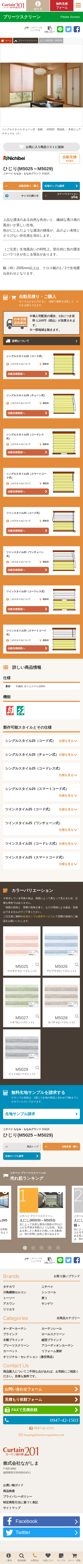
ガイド (38, 9)
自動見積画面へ (16, 373)
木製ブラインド (13, 1340)
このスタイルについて (18, 364)
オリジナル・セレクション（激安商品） (29, 1356)
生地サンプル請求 (54, 185)
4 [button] (50, 1248)
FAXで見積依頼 (24, 1410)
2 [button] (33, 1248)
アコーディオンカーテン (57, 1345)
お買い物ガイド (13, 1485)
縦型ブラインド (52, 1340)
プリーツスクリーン (27, 40)
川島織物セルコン (14, 1292)
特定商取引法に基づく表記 (20, 1502)
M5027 (21, 1017)
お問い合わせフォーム (23, 1389)
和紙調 (45, 173)
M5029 (21, 1069)
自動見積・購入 (70, 1146)
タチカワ (9, 1286)
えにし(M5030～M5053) (37, 1220)
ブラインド (10, 1334)
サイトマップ (12, 1508)
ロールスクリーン (53, 1334)
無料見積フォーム (62, 5)
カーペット (10, 1351)
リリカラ (9, 1309)
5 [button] (58, 1248)
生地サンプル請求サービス (38, 916)
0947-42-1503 (64, 1420)
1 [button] (25, 1248)
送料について (20, 341)
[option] (41, 91)
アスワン (9, 1303)
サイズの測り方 (30, 195)
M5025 (21, 966)
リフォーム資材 (52, 1351)
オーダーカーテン (14, 1328)
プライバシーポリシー (17, 1496)
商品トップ (32, 1146)
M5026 (61, 966)
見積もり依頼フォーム (23, 1399)
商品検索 (9, 1491)
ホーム (8, 40)
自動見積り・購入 (29, 185)
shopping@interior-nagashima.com (43, 1434)
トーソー (9, 1298)
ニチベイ (8, 173)
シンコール (49, 1292)
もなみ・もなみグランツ (27, 173)
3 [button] (41, 1248)
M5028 (61, 1017)
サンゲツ (47, 1303)
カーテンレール (52, 1328)
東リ (44, 1298)
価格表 (44, 364)
